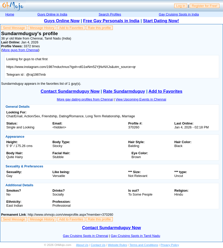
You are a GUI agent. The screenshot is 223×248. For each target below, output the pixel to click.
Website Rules (117, 244)
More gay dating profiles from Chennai (85, 99)
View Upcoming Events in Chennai (141, 99)
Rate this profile (99, 28)
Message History (42, 28)
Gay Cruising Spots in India (179, 14)
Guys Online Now (62, 20)
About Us (82, 244)
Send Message (14, 28)
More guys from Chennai (20, 50)
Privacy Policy (170, 244)
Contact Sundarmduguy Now (70, 91)
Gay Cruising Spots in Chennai (85, 236)
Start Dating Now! (161, 20)
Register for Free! (205, 6)
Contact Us (98, 244)
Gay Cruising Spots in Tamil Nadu (135, 236)
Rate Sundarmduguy (124, 91)
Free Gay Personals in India (111, 20)
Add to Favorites (71, 28)
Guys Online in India (52, 14)
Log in (180, 6)
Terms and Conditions (143, 244)
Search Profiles (110, 14)
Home (9, 14)
